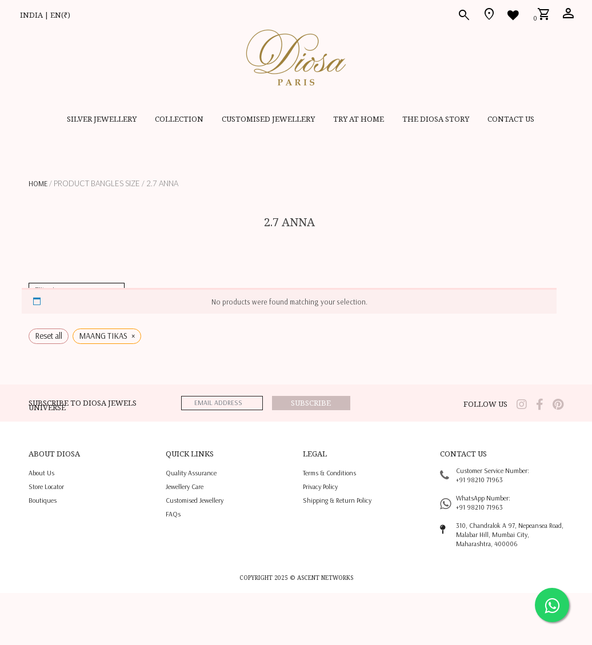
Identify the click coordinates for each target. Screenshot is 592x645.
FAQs (173, 514)
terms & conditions (329, 472)
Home (38, 183)
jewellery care (184, 486)
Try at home (358, 119)
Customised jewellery (194, 500)
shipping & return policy (337, 500)
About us (41, 472)
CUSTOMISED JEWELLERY (268, 119)
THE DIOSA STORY (435, 119)
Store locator (46, 486)
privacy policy (320, 486)
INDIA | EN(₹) (45, 15)
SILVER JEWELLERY (102, 119)
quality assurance (191, 472)
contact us (510, 119)
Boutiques (43, 500)
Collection (179, 119)
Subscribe (311, 403)
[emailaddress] (222, 403)
